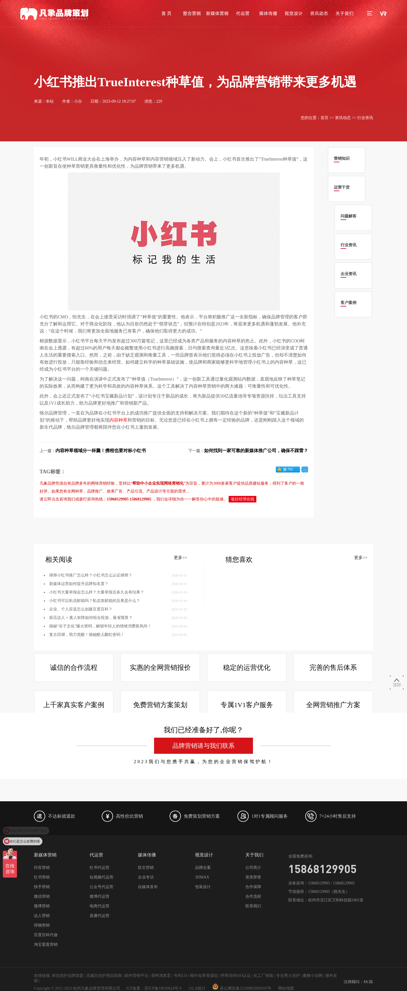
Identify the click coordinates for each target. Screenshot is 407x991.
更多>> (180, 605)
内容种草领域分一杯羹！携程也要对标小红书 (100, 450)
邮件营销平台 (136, 975)
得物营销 (42, 925)
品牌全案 (203, 867)
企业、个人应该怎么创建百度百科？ (80, 657)
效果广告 (115, 491)
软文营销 (146, 867)
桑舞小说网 (312, 975)
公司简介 (253, 867)
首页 (324, 118)
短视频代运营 (101, 877)
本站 (50, 101)
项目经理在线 (242, 499)
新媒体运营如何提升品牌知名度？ (79, 631)
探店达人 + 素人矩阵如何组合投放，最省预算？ (91, 665)
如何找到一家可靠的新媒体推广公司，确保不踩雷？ (256, 450)
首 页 (166, 13)
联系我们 (253, 906)
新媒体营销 (217, 13)
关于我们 (344, 13)
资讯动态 (319, 13)
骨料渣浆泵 (161, 975)
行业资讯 (365, 118)
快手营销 (42, 887)
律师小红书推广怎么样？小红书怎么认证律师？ (90, 623)
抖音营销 (42, 867)
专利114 (180, 975)
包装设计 (203, 887)
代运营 (243, 13)
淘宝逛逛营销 (46, 944)
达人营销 (42, 916)
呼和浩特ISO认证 (236, 975)
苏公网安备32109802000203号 (242, 988)
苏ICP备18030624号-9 (162, 988)
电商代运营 (99, 906)
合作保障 (253, 887)
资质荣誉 (253, 877)
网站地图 (286, 988)
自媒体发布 (148, 887)
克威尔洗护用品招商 (104, 975)
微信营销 (42, 896)
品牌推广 (95, 491)
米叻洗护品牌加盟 (67, 975)
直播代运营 (99, 916)
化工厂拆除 (263, 975)
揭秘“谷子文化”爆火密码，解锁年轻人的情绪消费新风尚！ (100, 674)
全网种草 (75, 491)
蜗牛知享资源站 (204, 975)
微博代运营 (99, 896)
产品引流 (134, 491)
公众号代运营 (101, 887)
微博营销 (42, 906)
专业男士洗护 (288, 975)
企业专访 (146, 877)
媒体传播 (268, 13)
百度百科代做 (46, 935)
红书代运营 (99, 867)
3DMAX (202, 877)
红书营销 (42, 877)
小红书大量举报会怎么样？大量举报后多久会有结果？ (96, 640)
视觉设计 (294, 13)
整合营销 (192, 13)
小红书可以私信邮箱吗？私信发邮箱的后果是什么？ (94, 648)
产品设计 (154, 491)
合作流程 (253, 896)
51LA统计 (197, 988)
